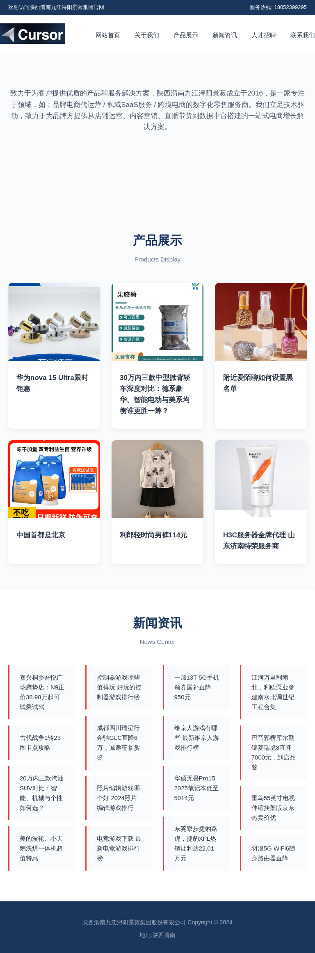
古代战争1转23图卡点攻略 (40, 742)
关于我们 (147, 35)
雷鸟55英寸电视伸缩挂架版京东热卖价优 (273, 807)
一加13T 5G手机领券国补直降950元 (196, 687)
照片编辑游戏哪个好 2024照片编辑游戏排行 (118, 798)
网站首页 (108, 35)
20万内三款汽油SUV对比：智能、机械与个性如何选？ (42, 793)
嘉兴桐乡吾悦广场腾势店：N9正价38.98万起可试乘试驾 (42, 692)
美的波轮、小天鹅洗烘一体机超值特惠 (41, 848)
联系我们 (302, 35)
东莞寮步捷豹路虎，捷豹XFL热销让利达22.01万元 (195, 843)
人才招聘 (263, 35)
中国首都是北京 (40, 535)
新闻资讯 (224, 35)
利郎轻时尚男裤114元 (153, 535)
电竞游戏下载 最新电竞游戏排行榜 (119, 848)
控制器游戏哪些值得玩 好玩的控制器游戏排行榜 (119, 687)
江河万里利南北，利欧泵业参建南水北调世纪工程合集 (272, 692)
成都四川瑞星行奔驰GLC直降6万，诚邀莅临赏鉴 (118, 742)
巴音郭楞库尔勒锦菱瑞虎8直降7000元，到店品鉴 (273, 752)
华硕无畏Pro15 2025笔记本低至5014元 (196, 788)
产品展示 (185, 35)
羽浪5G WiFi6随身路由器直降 (273, 853)
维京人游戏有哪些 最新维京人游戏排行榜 (196, 737)
